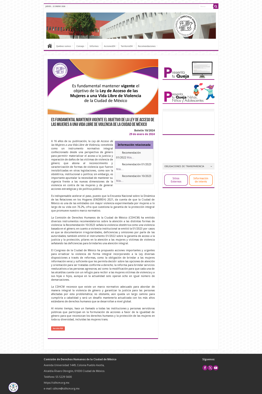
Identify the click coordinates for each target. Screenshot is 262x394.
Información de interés (200, 180)
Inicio (49, 45)
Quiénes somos (63, 46)
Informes (94, 46)
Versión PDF (58, 328)
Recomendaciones (147, 46)
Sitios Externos (176, 180)
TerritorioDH (127, 46)
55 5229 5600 (63, 376)
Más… (130, 157)
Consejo (80, 46)
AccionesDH (109, 46)
